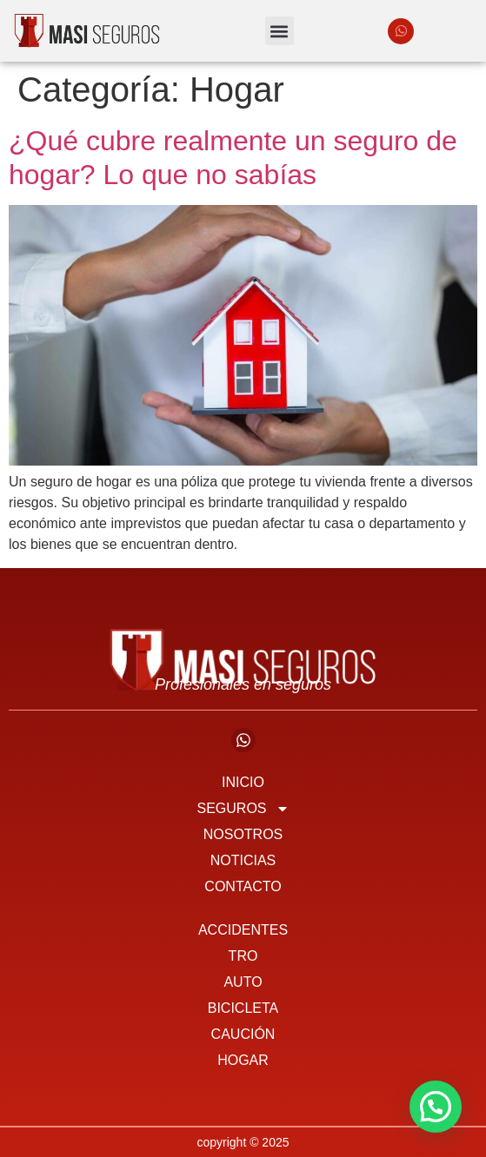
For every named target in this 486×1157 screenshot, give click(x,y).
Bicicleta (243, 1008)
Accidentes (243, 929)
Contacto (242, 886)
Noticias (243, 860)
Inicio (243, 782)
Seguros (242, 809)
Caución (243, 1034)
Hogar (243, 1060)
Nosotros (243, 834)
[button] (279, 31)
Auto (242, 982)
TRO (243, 956)
